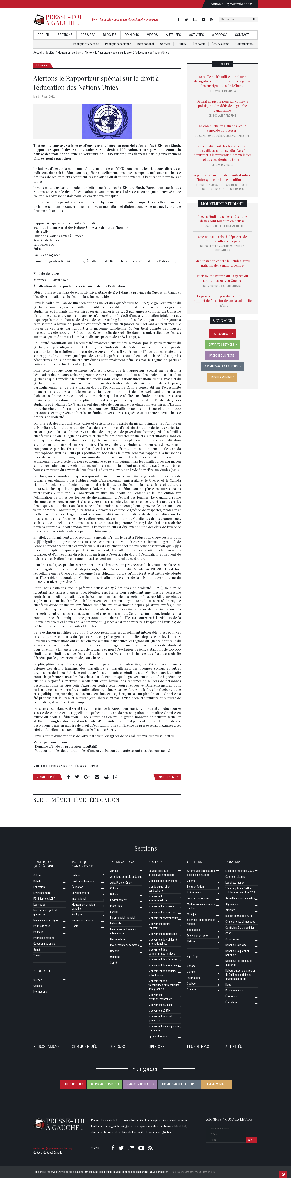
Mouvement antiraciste (162, 912)
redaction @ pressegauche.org (52, 1148)
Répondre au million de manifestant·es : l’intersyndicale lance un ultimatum (222, 177)
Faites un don (221, 333)
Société (165, 44)
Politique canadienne (118, 44)
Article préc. (46, 777)
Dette (228, 984)
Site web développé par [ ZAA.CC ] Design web (193, 1172)
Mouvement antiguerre (161, 906)
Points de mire (41, 926)
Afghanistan (232, 904)
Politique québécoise (86, 44)
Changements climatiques (240, 921)
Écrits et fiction (195, 886)
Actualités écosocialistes (240, 898)
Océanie (114, 951)
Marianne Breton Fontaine (224, 285)
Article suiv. (168, 777)
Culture (182, 44)
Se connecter (159, 1171)
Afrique (114, 870)
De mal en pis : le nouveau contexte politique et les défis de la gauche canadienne (222, 105)
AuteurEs (173, 35)
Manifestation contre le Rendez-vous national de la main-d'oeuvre (222, 263)
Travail (37, 955)
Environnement (42, 892)
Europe (114, 911)
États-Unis (116, 906)
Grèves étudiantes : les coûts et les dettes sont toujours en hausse (222, 218)
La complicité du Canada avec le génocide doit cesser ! (222, 128)
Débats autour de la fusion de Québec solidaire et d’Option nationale (240, 974)
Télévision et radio (197, 935)
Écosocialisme (220, 44)
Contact (242, 35)
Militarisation (117, 939)
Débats (37, 881)
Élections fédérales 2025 (239, 870)
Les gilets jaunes (235, 882)
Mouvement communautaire (165, 918)
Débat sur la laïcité (236, 945)
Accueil (43, 35)
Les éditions (198, 1046)
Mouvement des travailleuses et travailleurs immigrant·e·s (164, 985)
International (145, 44)
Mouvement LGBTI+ (159, 1010)
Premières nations (43, 937)
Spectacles (193, 929)
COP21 (229, 933)
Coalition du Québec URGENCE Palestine (224, 135)
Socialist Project (224, 115)
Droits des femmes (83, 881)
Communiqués (244, 44)
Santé (36, 949)
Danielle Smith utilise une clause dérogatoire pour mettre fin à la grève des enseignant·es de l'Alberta (222, 81)
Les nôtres (39, 904)
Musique (192, 914)
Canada (37, 985)
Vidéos (152, 35)
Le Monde (115, 923)
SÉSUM (224, 306)
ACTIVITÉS (233, 1046)
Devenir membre (221, 377)
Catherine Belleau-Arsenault (224, 226)
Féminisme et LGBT (44, 898)
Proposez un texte (221, 355)
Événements (194, 892)
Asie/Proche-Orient (121, 882)
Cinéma (191, 880)
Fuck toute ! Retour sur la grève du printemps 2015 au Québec (222, 278)
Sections (65, 35)
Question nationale (44, 943)
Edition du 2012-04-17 (60, 765)
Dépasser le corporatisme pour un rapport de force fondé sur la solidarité (222, 298)
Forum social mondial (122, 917)
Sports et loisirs (158, 1036)
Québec (94, 765)
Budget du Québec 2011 (238, 915)
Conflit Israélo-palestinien (240, 927)
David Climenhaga (224, 91)
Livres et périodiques (199, 898)
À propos (219, 35)
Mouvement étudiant (222, 203)
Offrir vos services (221, 344)
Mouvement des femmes (124, 945)
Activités (196, 35)
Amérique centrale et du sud (126, 876)
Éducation (41, 65)
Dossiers (87, 35)
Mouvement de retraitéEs (163, 933)
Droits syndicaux (234, 990)
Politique (38, 932)
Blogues (110, 35)
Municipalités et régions (47, 920)
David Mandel (224, 164)
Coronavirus (232, 939)
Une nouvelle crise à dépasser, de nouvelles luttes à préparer (222, 239)
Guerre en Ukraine (235, 876)
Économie (199, 44)
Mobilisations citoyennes (163, 880)
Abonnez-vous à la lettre (221, 366)
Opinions (131, 35)
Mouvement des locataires (164, 965)
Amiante (230, 910)
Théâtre (191, 941)
